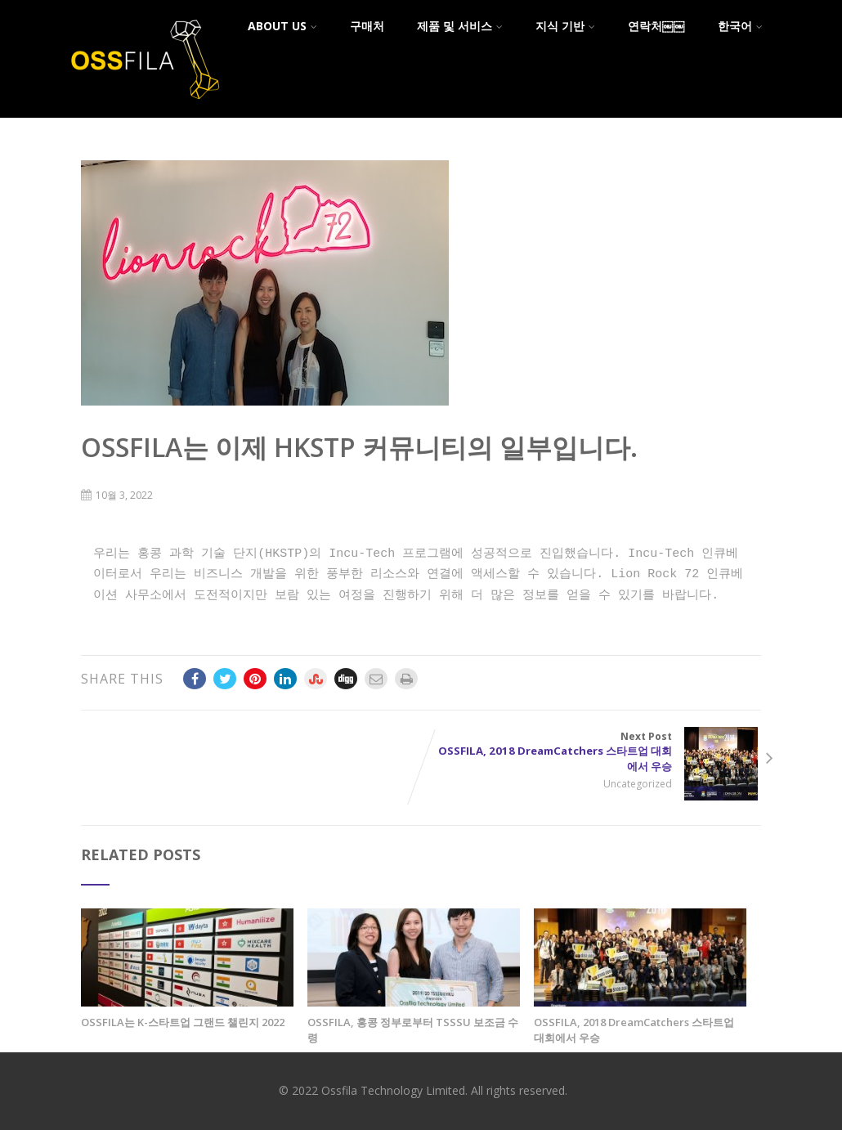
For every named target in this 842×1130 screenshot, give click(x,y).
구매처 (367, 26)
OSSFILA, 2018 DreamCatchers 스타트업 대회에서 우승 (634, 1030)
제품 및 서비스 (460, 26)
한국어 (740, 26)
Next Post (591, 751)
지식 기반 (565, 26)
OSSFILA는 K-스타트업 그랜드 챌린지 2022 (182, 1022)
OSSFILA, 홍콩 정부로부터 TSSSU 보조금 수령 (412, 1030)
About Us (282, 26)
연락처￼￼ (656, 26)
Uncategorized (641, 784)
